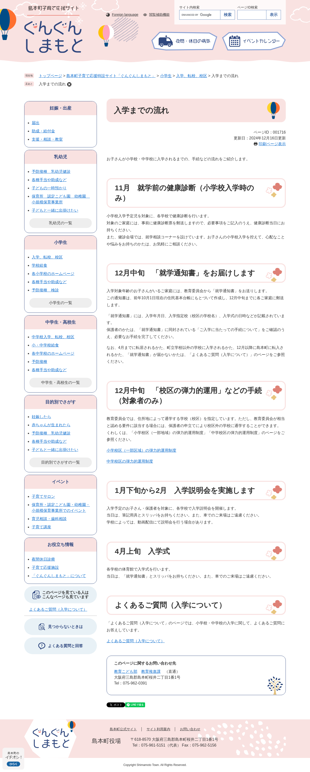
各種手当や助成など (49, 180)
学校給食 (39, 265)
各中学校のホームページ (53, 353)
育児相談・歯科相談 (49, 519)
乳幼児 (60, 156)
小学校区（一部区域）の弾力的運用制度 (141, 450)
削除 (69, 84)
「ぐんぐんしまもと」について (59, 576)
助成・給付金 (43, 131)
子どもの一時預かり (49, 188)
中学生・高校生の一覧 (60, 382)
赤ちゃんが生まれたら (51, 425)
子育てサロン (43, 496)
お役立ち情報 (60, 544)
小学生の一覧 (60, 303)
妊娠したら (41, 417)
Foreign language (125, 14)
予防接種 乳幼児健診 (51, 171)
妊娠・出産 (60, 108)
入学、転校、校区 (191, 76)
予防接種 (39, 362)
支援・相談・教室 (47, 139)
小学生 (166, 76)
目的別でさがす (60, 402)
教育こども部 (125, 671)
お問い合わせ (190, 729)
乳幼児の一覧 (60, 223)
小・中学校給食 (45, 345)
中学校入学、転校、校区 (53, 337)
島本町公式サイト (123, 729)
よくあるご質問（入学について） (136, 641)
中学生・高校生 (60, 322)
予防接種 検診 (45, 290)
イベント (60, 481)
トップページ (50, 76)
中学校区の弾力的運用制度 (130, 461)
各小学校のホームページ (53, 274)
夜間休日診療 (43, 559)
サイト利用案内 (158, 729)
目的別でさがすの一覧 (60, 462)
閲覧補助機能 (159, 14)
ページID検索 (247, 7)
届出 (35, 123)
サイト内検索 (189, 7)
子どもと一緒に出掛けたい (55, 210)
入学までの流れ (52, 84)
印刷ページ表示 (272, 144)
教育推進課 (151, 671)
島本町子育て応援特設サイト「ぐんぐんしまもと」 (110, 76)
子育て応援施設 (45, 567)
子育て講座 (41, 527)
